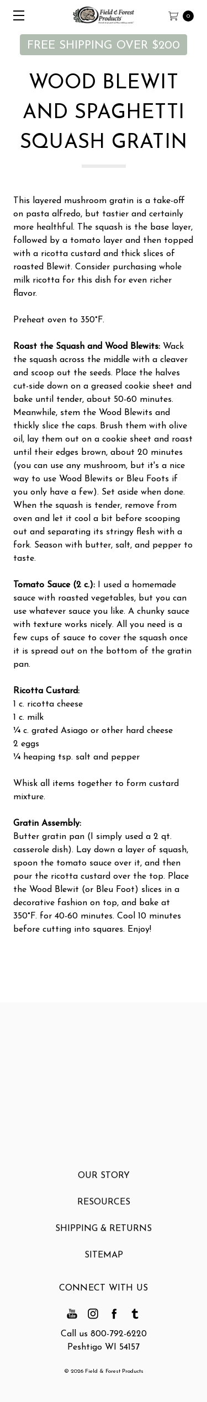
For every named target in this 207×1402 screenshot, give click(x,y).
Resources (103, 1207)
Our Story (104, 1181)
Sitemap (103, 1260)
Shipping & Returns (103, 1234)
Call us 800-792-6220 (104, 1334)
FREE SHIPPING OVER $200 (103, 45)
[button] (103, 44)
